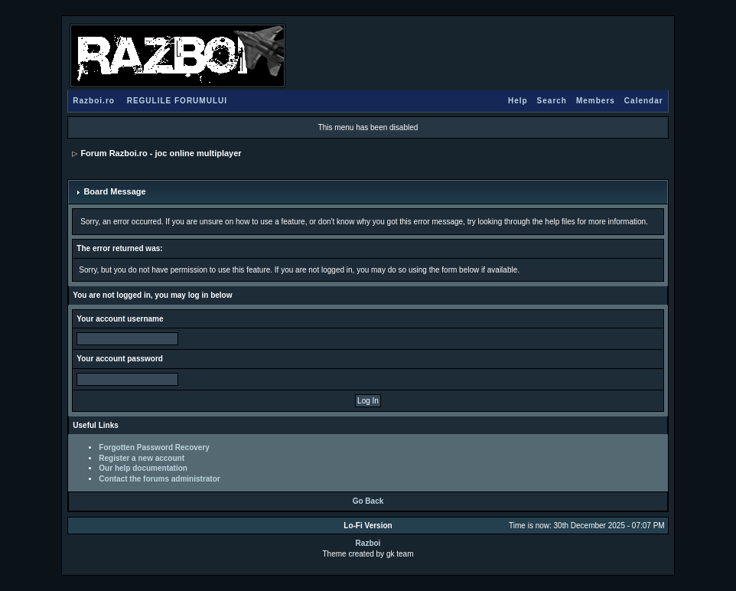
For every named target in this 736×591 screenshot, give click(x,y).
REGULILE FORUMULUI (177, 100)
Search (552, 100)
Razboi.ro (94, 100)
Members (595, 100)
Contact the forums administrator (159, 479)
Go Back (368, 501)
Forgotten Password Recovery (154, 447)
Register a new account (141, 458)
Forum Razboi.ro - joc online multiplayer (160, 153)
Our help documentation (143, 468)
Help (518, 100)
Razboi (368, 543)
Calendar (643, 100)
